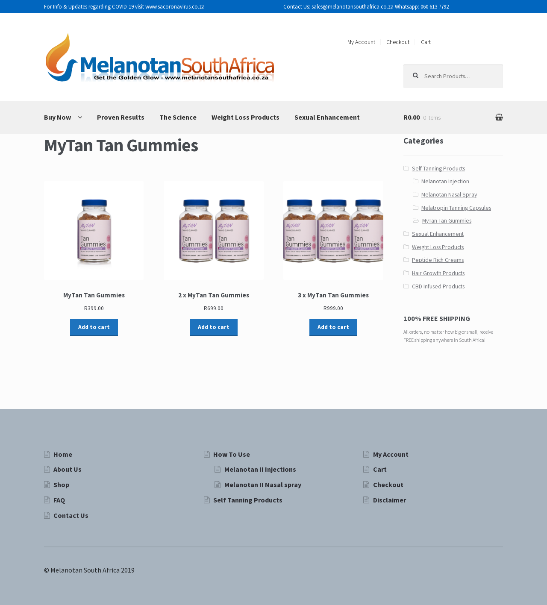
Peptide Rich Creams (438, 260)
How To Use (231, 454)
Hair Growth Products (438, 273)
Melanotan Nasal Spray (449, 194)
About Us (67, 469)
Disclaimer (389, 500)
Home (62, 454)
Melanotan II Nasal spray (262, 484)
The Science (178, 117)
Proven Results (120, 117)
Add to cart (94, 327)
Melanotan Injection (445, 181)
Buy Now (57, 117)
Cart (426, 42)
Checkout (397, 42)
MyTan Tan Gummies (446, 220)
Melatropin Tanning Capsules (456, 207)
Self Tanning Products (438, 168)
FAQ (59, 500)
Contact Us (70, 515)
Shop (61, 484)
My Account (361, 42)
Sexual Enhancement (327, 117)
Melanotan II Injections (260, 469)
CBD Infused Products (438, 286)
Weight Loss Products (245, 117)
